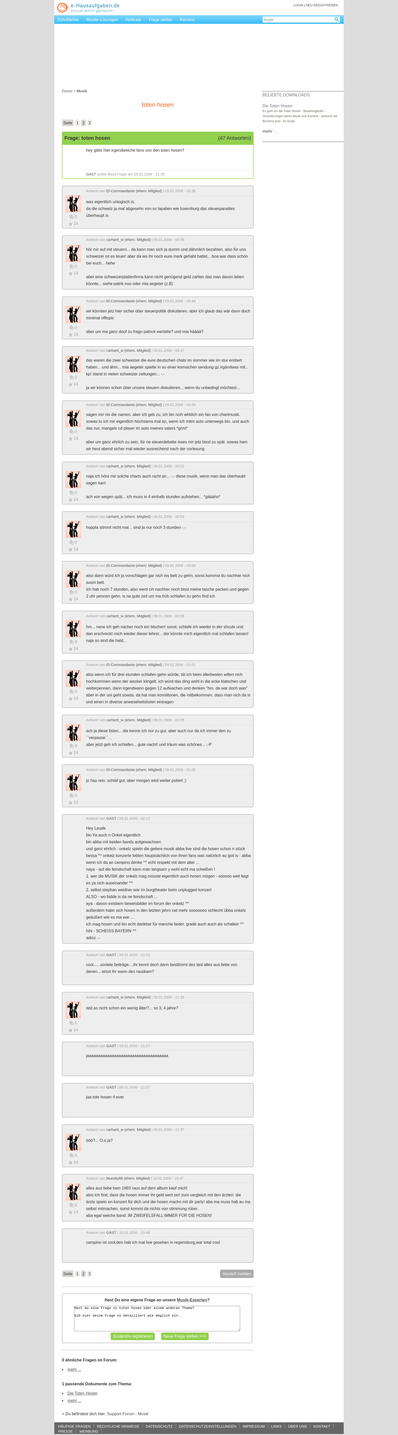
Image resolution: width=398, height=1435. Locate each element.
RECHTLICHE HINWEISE (118, 1426)
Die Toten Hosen (82, 1393)
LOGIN (298, 5)
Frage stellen (160, 20)
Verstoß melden (237, 1274)
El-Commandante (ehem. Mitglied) (134, 191)
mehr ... (74, 1369)
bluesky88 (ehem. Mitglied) (128, 1178)
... (269, 131)
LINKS (276, 1426)
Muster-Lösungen (102, 20)
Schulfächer (68, 20)
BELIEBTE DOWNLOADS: (286, 95)
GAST (91, 174)
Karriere (187, 20)
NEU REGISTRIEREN (322, 5)
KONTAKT (321, 1426)
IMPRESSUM (254, 1426)
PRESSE (65, 1431)
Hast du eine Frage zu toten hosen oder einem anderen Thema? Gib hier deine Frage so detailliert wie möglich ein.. (157, 1318)
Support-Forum (120, 1414)
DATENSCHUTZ (159, 1426)
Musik (143, 1414)
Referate (133, 20)
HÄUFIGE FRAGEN (74, 1426)
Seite (67, 123)
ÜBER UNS (297, 1426)
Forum (67, 91)
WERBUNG (88, 1431)
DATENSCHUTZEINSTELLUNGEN (207, 1426)
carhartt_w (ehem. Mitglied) (128, 240)
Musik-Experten (192, 1300)
